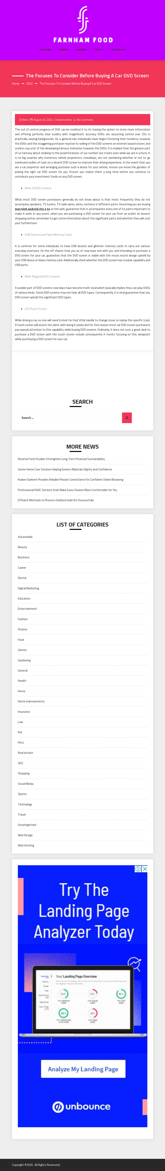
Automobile (64, 120)
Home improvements (31, 701)
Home (21, 691)
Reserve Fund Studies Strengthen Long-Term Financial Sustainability (61, 459)
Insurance (24, 711)
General (63, 49)
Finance (22, 629)
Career (22, 567)
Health (99, 49)
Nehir (25, 120)
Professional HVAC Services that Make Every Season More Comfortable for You (67, 490)
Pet (20, 732)
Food (21, 639)
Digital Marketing (28, 588)
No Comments (85, 120)
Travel (22, 814)
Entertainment (27, 609)
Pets (21, 742)
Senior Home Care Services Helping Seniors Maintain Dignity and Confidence (65, 469)
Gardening (24, 660)
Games (22, 650)
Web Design (25, 835)
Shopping (45, 49)
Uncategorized (27, 825)
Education (24, 598)
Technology (117, 49)
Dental (22, 578)
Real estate (25, 753)
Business (81, 49)
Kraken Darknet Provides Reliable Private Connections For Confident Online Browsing (70, 479)
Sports (22, 794)
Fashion (23, 619)
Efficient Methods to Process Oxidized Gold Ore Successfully (56, 500)
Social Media (25, 783)
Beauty (22, 547)
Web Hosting (26, 845)
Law (20, 722)
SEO (20, 763)
